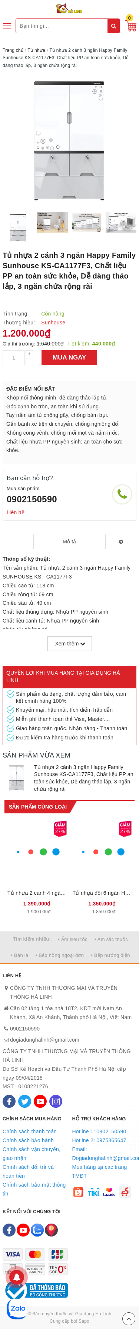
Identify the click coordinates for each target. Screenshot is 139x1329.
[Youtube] (40, 1101)
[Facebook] (9, 1101)
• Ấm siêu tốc (72, 939)
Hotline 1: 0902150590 (99, 1131)
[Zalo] (37, 1230)
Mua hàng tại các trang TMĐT (99, 1171)
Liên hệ (15, 512)
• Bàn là (19, 955)
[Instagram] (55, 1101)
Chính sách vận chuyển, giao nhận (31, 1153)
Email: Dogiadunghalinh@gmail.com (104, 1153)
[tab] (69, 541)
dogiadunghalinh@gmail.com (44, 1040)
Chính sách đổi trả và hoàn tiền (28, 1171)
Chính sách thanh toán (30, 1131)
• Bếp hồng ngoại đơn (60, 955)
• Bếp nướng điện (110, 955)
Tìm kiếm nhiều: (32, 939)
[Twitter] (24, 1101)
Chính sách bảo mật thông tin (34, 1189)
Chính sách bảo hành (28, 1140)
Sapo (84, 1321)
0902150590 (32, 499)
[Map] (51, 1230)
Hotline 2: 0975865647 (99, 1140)
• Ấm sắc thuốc (111, 939)
